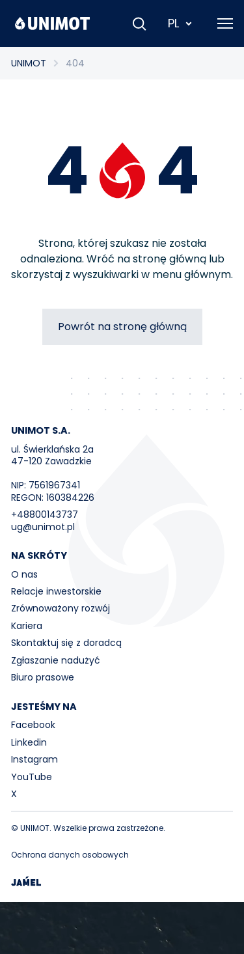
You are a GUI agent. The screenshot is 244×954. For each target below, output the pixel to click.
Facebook (33, 725)
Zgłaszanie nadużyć (55, 660)
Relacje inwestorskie (56, 591)
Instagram (34, 759)
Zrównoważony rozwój (60, 608)
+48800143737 (44, 514)
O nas (24, 574)
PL (180, 23)
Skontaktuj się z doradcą (66, 643)
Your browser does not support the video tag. (122, 928)
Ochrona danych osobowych (70, 854)
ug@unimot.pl (43, 527)
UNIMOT (28, 63)
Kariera (26, 626)
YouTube (31, 777)
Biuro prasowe (42, 677)
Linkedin (29, 742)
